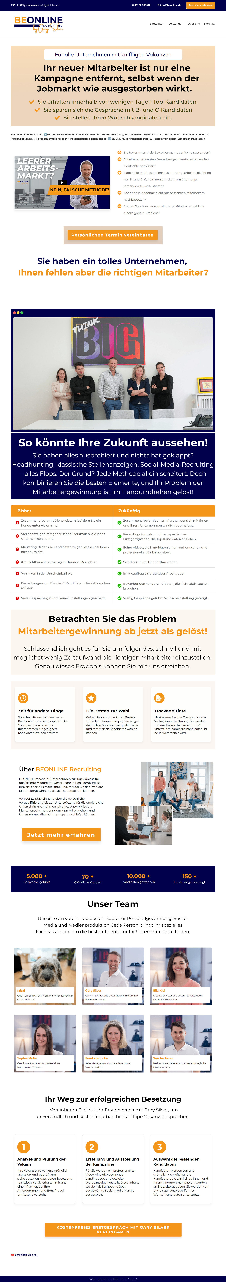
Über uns (194, 23)
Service (64, 302)
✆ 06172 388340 (141, 5)
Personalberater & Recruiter (32, 302)
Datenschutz (127, 1279)
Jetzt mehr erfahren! (201, 5)
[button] (163, 23)
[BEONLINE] (38, 23)
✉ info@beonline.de (169, 5)
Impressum (118, 1279)
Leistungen (176, 23)
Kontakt (209, 23)
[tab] (32, 302)
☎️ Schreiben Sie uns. (24, 1254)
